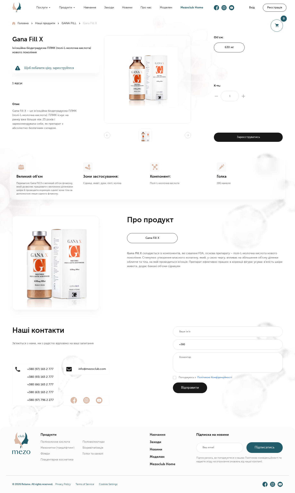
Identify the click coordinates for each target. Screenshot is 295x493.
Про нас (146, 7)
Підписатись (265, 447)
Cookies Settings (108, 484)
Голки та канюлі (93, 453)
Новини (127, 7)
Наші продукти (45, 23)
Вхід (252, 7)
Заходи (109, 7)
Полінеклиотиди (93, 441)
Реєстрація (274, 7)
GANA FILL (69, 23)
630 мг (229, 47)
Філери (45, 453)
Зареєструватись (248, 137)
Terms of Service (85, 484)
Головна (23, 23)
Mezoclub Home (191, 7)
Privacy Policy (63, 484)
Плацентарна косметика (57, 459)
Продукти (65, 7)
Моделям (166, 7)
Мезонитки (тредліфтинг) (57, 447)
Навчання (90, 7)
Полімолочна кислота (55, 441)
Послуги (42, 7)
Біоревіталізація (93, 447)
